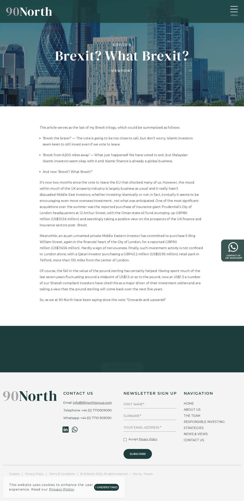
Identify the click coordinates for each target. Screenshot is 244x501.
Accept (140, 439)
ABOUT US (192, 409)
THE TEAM (192, 416)
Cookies (14, 474)
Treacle (148, 474)
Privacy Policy (148, 439)
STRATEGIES (194, 428)
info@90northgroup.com (92, 403)
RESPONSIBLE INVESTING (204, 422)
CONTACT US (194, 440)
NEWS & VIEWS (196, 434)
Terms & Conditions (62, 474)
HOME (189, 403)
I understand (106, 487)
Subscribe (138, 454)
